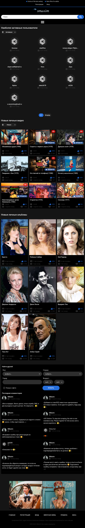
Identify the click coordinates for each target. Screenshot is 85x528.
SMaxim (10, 397)
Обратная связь (50, 515)
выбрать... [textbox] (8, 374)
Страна (45, 370)
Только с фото (11, 388)
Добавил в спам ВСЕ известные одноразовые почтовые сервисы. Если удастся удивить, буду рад (62, 405)
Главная (12, 515)
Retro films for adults (52, 1)
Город (5, 378)
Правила (64, 515)
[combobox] (22, 374)
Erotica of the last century (35, 1)
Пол (4, 370)
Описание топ (9, 450)
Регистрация (39, 4)
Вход (48, 4)
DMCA (74, 515)
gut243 (10, 443)
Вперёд (47, 115)
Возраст (46, 378)
